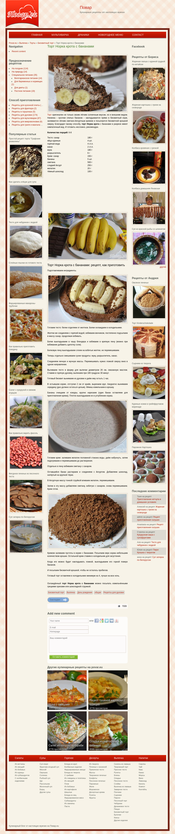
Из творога (94, 764)
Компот (142, 786)
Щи (41, 781)
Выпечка (23, 43)
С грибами (68, 775)
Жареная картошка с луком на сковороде (150, 510)
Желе (91, 786)
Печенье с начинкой (98, 767)
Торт (49, 115)
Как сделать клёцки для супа (22, 182)
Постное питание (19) (24, 91)
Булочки (117, 815)
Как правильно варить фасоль (23, 433)
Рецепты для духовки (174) (24, 115)
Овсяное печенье (140, 282)
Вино (141, 778)
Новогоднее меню (110, 34)
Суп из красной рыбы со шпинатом (148, 229)
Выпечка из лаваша (122, 786)
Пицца (117, 809)
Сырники (118, 795)
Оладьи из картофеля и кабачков (105, 745)
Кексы (116, 818)
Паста (67, 806)
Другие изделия (121, 820)
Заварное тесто (121, 789)
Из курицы (19, 772)
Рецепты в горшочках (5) (23, 112)
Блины (117, 775)
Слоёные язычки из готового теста (25, 263)
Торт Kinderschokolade (142, 323)
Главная (36, 34)
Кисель (142, 784)
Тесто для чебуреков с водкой (23, 222)
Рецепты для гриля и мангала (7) (27, 125)
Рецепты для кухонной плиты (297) (27, 105)
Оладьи (117, 778)
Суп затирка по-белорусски (22, 517)
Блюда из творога (72, 772)
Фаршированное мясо (74, 798)
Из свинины (69, 803)
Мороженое (94, 789)
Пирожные (93, 784)
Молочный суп (46, 786)
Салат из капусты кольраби (66, 748)
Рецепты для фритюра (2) (23, 108)
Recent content (18, 51)
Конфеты (93, 778)
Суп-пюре (44, 764)
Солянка (43, 775)
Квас (141, 770)
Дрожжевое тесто (121, 806)
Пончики (117, 792)
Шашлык (68, 792)
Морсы (142, 775)
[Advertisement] (87, 52)
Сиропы (142, 764)
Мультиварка (60, 34)
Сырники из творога (141, 363)
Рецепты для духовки (114, 592)
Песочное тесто (121, 781)
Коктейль (143, 789)
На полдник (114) (19, 68)
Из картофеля (70, 789)
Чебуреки (118, 803)
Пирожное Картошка (141, 447)
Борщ (42, 789)
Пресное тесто (120, 770)
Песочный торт (120, 801)
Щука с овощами (59, 707)
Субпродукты (70, 801)
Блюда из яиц (70, 795)
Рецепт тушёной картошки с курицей (108, 704)
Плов (66, 784)
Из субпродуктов (22, 775)
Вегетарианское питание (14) (27, 78)
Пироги (117, 798)
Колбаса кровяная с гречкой (145, 148)
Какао (141, 772)
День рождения (84, 592)
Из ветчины (20, 764)
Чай (140, 767)
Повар (86, 7)
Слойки (117, 784)
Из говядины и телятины (75, 778)
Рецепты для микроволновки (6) (26, 121)
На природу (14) (18, 72)
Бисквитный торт (46, 43)
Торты (33, 43)
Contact (138, 34)
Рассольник (45, 784)
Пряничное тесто (96, 770)
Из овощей (19, 767)
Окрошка (44, 772)
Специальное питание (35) (24, 75)
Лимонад (143, 781)
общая (98, 592)
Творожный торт (121, 767)
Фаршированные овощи (74, 770)
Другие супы (45, 792)
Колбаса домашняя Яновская (146, 188)
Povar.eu (13, 43)
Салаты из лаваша (122, 764)
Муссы (92, 772)
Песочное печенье (97, 781)
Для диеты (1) (20, 87)
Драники (83, 34)
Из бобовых (20, 770)
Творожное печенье (97, 775)
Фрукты (92, 798)
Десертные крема (97, 792)
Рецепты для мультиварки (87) (25, 118)
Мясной (43, 770)
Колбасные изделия (73, 767)
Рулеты (92, 795)
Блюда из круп (70, 764)
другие (163, 267)
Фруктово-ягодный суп (49, 767)
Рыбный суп (45, 778)
